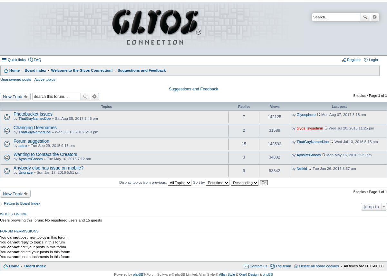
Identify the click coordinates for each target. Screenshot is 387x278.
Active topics (44, 79)
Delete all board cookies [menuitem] (319, 266)
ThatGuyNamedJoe (34, 118)
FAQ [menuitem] (37, 60)
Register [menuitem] (354, 60)
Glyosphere (305, 115)
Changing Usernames (35, 127)
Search (365, 17)
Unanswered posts (15, 79)
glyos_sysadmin (309, 128)
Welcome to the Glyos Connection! (82, 70)
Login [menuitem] (373, 60)
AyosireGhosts (30, 159)
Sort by (211, 182)
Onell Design (248, 274)
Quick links (17, 60)
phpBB (138, 274)
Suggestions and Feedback (142, 70)
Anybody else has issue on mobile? (48, 167)
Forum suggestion (31, 141)
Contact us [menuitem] (258, 266)
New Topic (13, 96)
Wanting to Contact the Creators (45, 154)
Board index (35, 70)
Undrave (25, 172)
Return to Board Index (22, 203)
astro (22, 146)
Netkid (301, 168)
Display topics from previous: (155, 182)
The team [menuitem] (283, 266)
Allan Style (227, 274)
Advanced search (374, 17)
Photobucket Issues (33, 114)
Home (14, 70)
